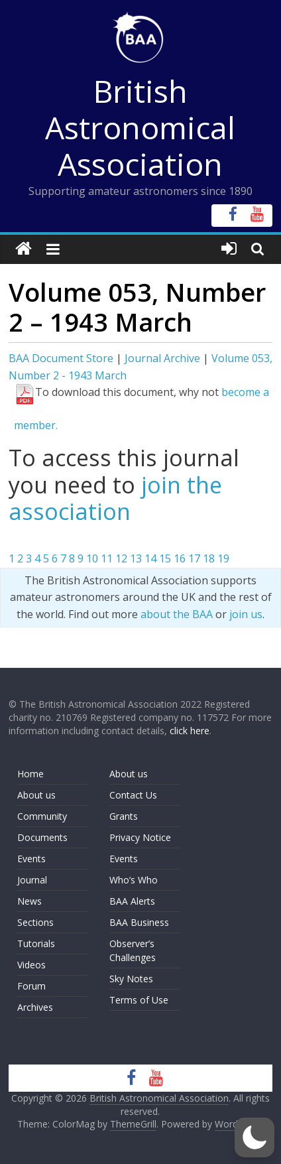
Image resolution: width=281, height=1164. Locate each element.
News (29, 901)
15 (165, 558)
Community (42, 816)
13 (136, 558)
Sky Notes (131, 978)
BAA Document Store (61, 358)
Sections (35, 922)
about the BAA (176, 614)
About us (36, 795)
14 (150, 558)
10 (92, 558)
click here (189, 730)
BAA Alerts (132, 901)
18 (209, 558)
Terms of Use (138, 1000)
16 (180, 558)
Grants (123, 816)
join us (245, 614)
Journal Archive (162, 358)
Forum (31, 986)
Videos (31, 964)
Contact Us (133, 795)
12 (121, 558)
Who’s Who (133, 879)
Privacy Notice (140, 837)
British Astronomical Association (140, 127)
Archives (35, 1007)
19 (223, 558)
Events (31, 858)
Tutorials (36, 943)
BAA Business (139, 922)
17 (194, 558)
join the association (115, 498)
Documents (42, 837)
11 (107, 558)
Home (30, 773)
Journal (32, 879)
